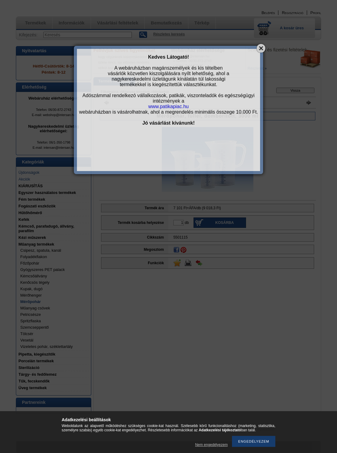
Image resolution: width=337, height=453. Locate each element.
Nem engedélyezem (211, 445)
